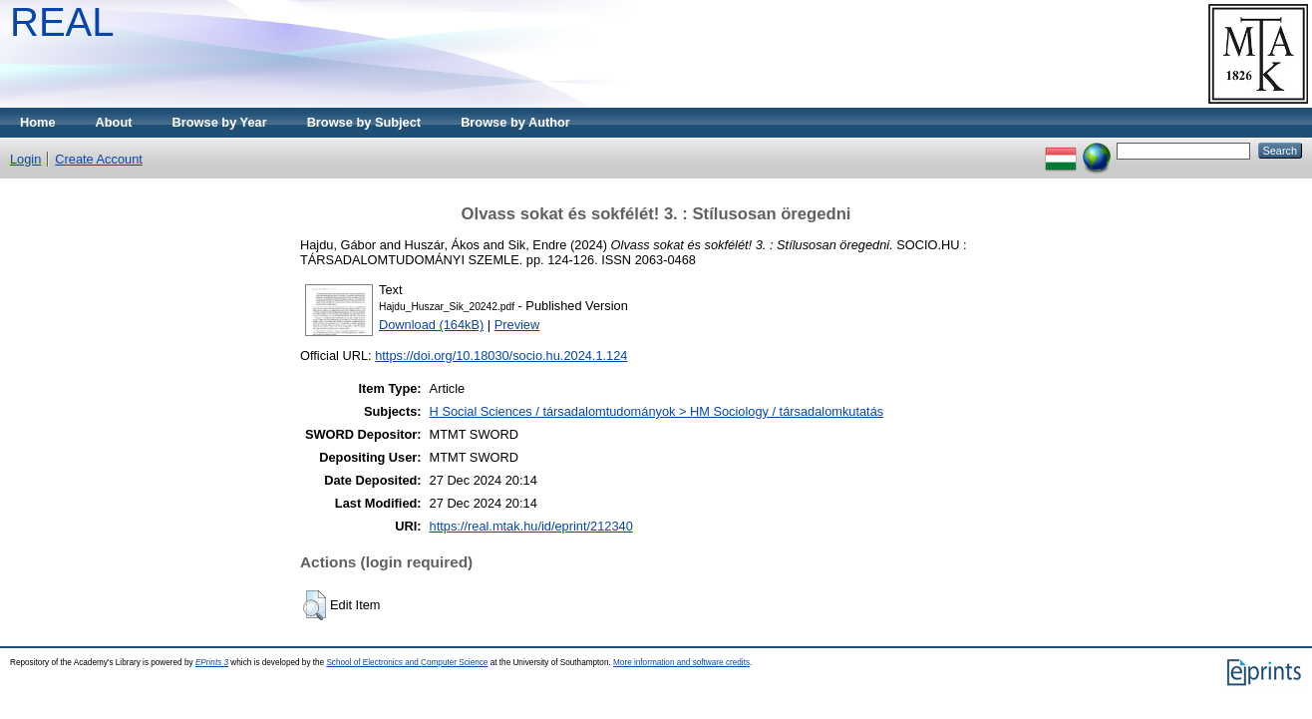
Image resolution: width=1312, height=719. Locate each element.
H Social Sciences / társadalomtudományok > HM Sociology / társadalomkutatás (657, 411)
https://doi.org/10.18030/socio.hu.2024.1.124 (501, 355)
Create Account (99, 159)
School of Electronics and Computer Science (407, 662)
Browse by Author (515, 122)
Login (25, 159)
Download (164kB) (431, 324)
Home (38, 122)
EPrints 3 (211, 662)
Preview (517, 324)
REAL (62, 22)
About (114, 122)
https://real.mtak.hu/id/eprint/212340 (531, 526)
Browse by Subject (364, 122)
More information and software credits (681, 662)
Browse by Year (219, 122)
